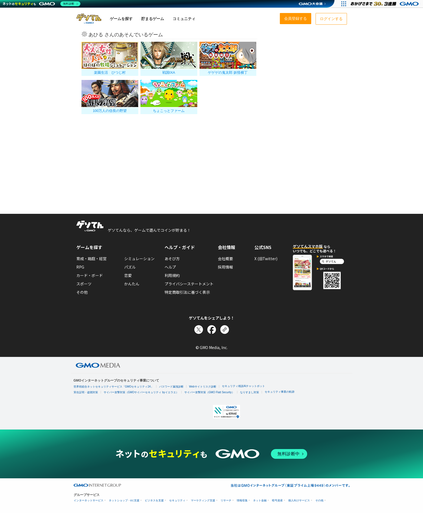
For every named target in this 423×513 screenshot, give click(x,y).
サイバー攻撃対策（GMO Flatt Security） (209, 392)
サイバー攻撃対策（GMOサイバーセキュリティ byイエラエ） (141, 392)
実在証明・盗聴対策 (86, 392)
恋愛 (128, 275)
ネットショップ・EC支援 (124, 500)
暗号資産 (277, 500)
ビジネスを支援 (154, 500)
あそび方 (172, 258)
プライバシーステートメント (189, 283)
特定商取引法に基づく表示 (187, 292)
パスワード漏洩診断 (171, 386)
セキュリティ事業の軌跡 (279, 391)
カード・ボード (89, 275)
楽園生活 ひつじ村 (110, 72)
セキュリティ (177, 500)
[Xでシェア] (198, 329)
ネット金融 (260, 500)
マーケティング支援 (203, 500)
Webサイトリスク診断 (202, 386)
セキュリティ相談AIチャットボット (243, 386)
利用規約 (172, 275)
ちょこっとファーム (169, 111)
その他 (82, 292)
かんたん (131, 283)
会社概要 (225, 258)
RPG (80, 267)
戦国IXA (168, 72)
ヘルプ (170, 267)
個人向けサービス (299, 500)
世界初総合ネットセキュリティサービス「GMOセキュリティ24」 (113, 386)
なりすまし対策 (249, 392)
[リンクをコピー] (224, 329)
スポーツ (83, 283)
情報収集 (242, 500)
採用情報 (225, 267)
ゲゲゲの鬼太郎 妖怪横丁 (228, 72)
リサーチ (226, 500)
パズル (130, 267)
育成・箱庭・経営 (91, 258)
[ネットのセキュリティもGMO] (41, 4)
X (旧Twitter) (265, 258)
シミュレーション (139, 258)
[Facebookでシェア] (211, 329)
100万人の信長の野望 (110, 111)
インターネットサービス (88, 500)
